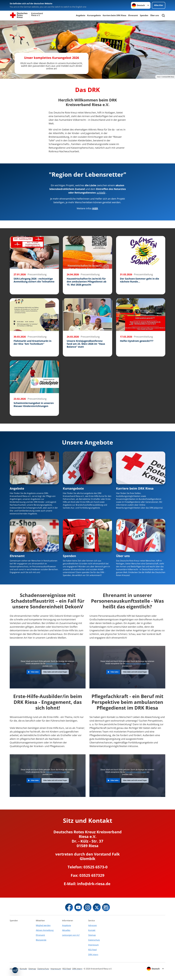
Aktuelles (66, 930)
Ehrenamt (133, 15)
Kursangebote (94, 15)
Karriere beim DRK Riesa (114, 15)
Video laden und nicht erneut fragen (55, 672)
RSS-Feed (92, 949)
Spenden (144, 15)
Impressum (93, 944)
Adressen (92, 925)
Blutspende (41, 940)
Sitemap (92, 935)
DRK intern (93, 954)
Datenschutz (94, 940)
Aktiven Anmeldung (45, 930)
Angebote (80, 15)
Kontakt (91, 930)
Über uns (154, 15)
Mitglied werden (43, 925)
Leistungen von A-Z (70, 935)
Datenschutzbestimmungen (56, 664)
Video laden (35, 672)
